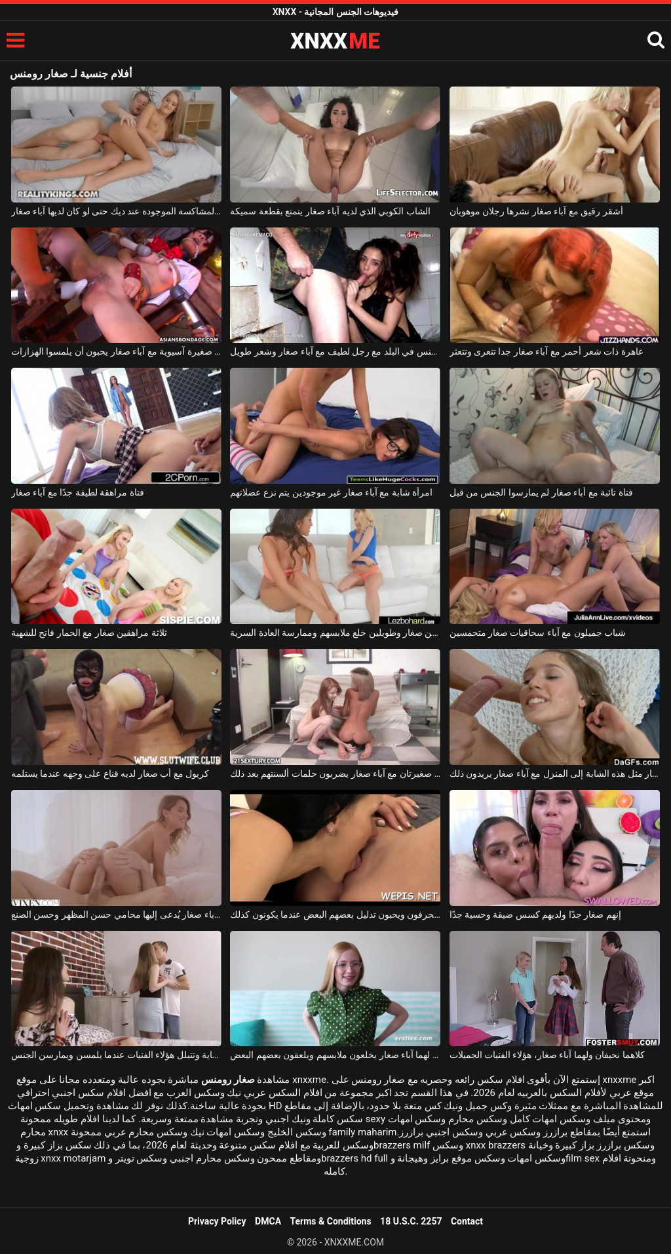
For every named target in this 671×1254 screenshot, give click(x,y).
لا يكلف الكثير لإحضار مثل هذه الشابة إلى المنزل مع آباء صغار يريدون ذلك (555, 773)
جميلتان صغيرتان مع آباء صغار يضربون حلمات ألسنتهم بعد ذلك (335, 773)
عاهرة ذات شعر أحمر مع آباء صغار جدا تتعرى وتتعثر (546, 351)
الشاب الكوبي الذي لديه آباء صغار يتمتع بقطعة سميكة (330, 211)
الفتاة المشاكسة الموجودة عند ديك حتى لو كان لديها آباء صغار (116, 211)
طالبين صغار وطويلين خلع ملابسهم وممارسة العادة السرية (335, 632)
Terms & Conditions (331, 1221)
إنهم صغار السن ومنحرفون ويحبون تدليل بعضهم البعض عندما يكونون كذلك (335, 914)
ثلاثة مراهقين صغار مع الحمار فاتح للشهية (89, 632)
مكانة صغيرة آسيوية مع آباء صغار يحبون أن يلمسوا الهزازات (116, 351)
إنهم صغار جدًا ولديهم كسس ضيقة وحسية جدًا (535, 914)
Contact (467, 1221)
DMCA (268, 1221)
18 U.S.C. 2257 (411, 1221)
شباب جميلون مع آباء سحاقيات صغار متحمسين (538, 632)
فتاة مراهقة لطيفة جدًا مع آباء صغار (77, 492)
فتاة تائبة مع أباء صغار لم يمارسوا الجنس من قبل (541, 492)
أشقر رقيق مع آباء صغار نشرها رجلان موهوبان (536, 211)
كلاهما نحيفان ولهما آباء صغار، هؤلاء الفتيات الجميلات (547, 1054)
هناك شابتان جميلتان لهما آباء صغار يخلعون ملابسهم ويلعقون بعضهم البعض (335, 1054)
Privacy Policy (217, 1221)
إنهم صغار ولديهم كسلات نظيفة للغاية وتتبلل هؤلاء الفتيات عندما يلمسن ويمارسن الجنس (116, 1054)
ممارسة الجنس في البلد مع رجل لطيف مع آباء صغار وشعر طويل (335, 351)
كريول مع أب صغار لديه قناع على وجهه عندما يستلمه (110, 773)
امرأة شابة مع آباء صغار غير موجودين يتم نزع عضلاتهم (331, 492)
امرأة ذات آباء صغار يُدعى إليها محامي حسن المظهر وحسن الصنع (116, 914)
